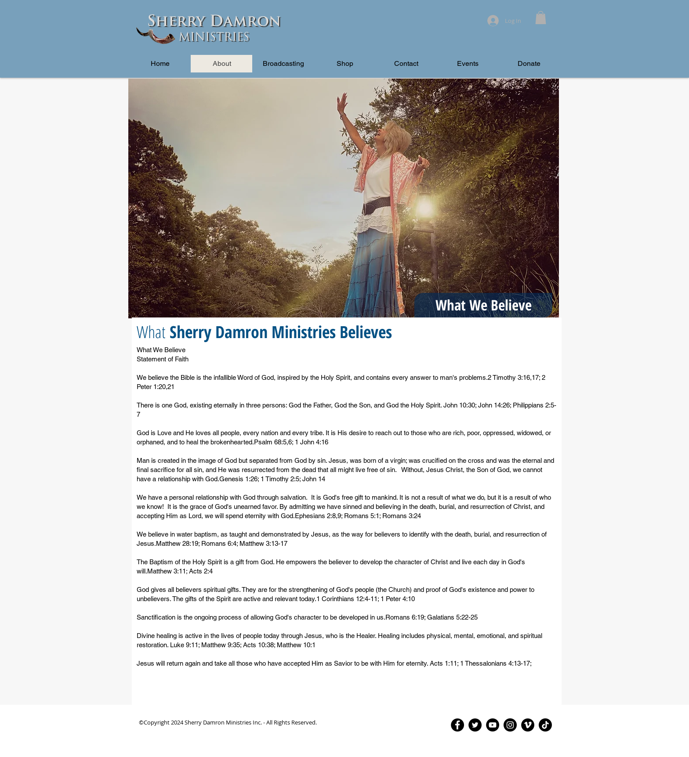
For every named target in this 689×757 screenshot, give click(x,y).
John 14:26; (494, 405)
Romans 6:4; (220, 543)
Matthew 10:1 (296, 645)
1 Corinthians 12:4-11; (348, 598)
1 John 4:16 (311, 442)
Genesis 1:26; (240, 479)
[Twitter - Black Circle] (475, 725)
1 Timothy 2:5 (280, 479)
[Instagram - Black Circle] (510, 725)
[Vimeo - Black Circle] (527, 725)
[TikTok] (545, 725)
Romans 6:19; (406, 617)
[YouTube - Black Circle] (492, 725)
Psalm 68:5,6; (274, 442)
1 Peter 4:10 (398, 598)
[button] (540, 17)
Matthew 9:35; (222, 645)
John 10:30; (459, 405)
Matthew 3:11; (168, 571)
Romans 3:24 (401, 515)
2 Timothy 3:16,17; (514, 377)
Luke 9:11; (185, 645)
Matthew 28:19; (178, 543)
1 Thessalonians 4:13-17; (496, 663)
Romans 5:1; (363, 515)
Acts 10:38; (260, 645)
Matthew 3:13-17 (263, 543)
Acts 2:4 (201, 571)
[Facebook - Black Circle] (457, 725)
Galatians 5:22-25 (452, 617)
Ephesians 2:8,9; (319, 515)
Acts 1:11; (445, 663)
